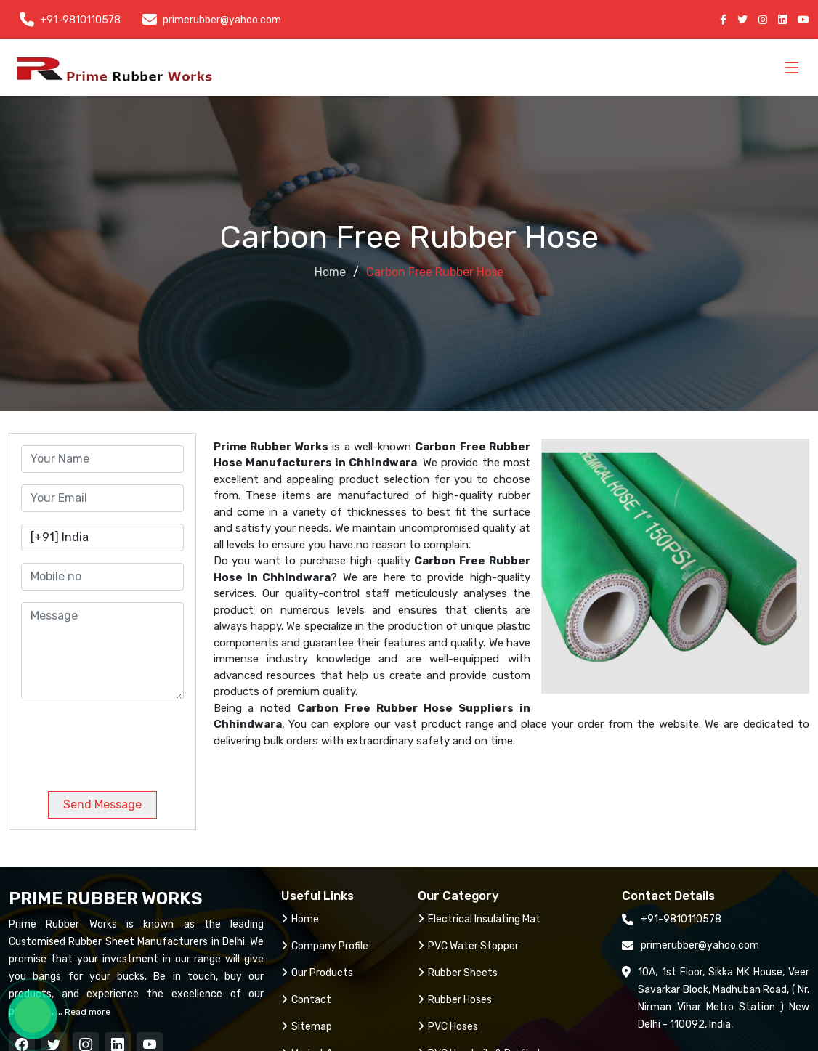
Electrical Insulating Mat (479, 919)
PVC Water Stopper (468, 946)
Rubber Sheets (458, 972)
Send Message (102, 804)
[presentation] (119, 739)
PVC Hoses (448, 1026)
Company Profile (324, 946)
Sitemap (306, 1026)
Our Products (317, 972)
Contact (306, 999)
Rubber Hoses (455, 999)
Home (330, 272)
